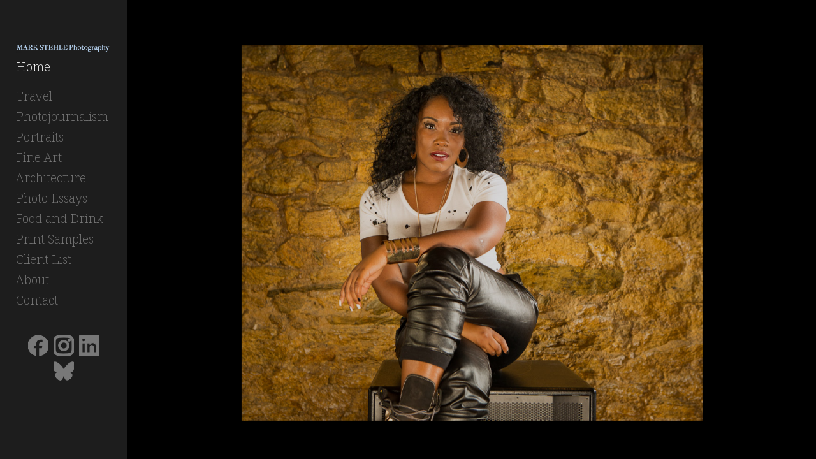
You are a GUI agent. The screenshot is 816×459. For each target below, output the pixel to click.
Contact (37, 303)
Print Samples (55, 242)
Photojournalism (62, 120)
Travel (34, 99)
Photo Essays (51, 201)
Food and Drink (59, 222)
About (32, 283)
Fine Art (39, 161)
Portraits (40, 140)
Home (33, 70)
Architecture (51, 181)
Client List (43, 263)
